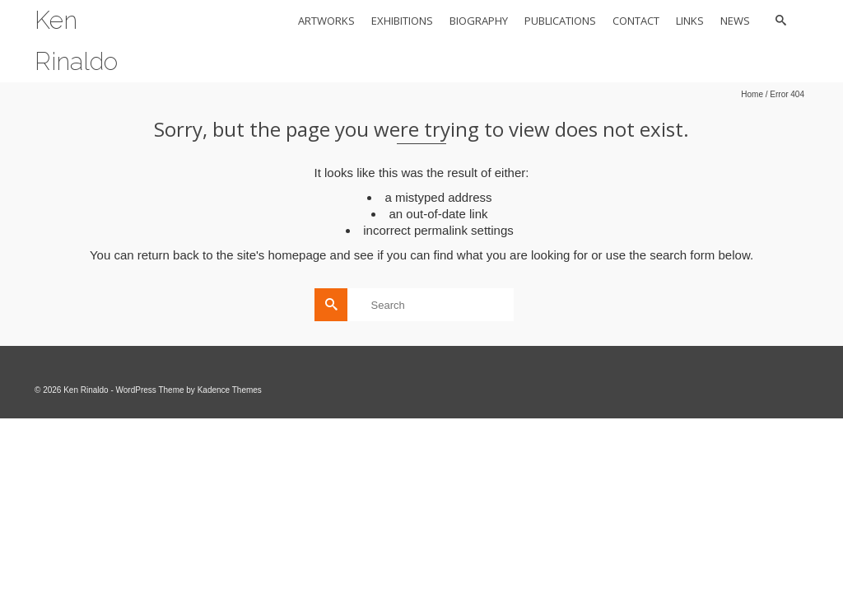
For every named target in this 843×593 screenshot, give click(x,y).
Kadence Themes (230, 390)
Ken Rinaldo (76, 41)
